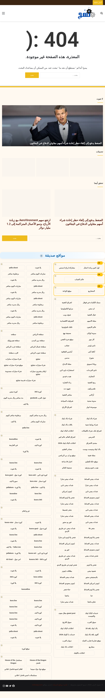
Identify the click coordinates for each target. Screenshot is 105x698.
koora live (38, 463)
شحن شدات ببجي (91, 556)
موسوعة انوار (91, 407)
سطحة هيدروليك (13, 341)
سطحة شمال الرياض (38, 347)
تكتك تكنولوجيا (67, 327)
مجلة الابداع (67, 364)
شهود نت (67, 389)
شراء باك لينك (91, 419)
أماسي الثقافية (67, 352)
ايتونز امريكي (67, 491)
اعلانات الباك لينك (66, 431)
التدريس (91, 437)
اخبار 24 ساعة (67, 462)
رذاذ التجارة (67, 383)
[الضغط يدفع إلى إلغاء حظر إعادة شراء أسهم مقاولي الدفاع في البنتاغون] (86, 167)
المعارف (91, 376)
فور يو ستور (66, 522)
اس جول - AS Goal (13, 559)
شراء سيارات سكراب (13, 359)
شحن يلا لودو (91, 565)
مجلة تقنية (91, 455)
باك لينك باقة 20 (92, 628)
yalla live (25, 428)
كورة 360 (13, 577)
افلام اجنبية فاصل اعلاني (13, 669)
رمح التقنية (92, 383)
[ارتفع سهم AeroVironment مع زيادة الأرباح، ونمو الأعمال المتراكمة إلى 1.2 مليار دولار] (52, 167)
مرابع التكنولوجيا (67, 309)
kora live (38, 494)
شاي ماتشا (92, 602)
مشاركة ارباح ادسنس (67, 268)
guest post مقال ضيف (67, 613)
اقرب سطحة (13, 353)
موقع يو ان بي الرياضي (66, 455)
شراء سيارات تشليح (38, 365)
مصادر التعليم (67, 449)
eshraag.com (37, 685)
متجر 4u (92, 528)
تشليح (38, 359)
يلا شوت (38, 268)
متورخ (91, 358)
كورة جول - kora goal (13, 475)
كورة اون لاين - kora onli (38, 475)
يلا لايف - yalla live (38, 487)
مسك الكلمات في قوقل (91, 303)
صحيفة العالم (67, 468)
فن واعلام (25, 511)
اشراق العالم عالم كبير (67, 437)
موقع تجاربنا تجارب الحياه (91, 641)
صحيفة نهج (67, 333)
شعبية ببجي (91, 571)
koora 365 (38, 500)
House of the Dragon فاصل (38, 661)
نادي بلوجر (91, 346)
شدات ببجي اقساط (91, 479)
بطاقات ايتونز (67, 571)
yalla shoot (13, 268)
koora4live (13, 439)
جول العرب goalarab (38, 398)
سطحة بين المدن (38, 341)
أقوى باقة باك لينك (91, 635)
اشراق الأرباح (67, 407)
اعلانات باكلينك (79, 653)
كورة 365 (38, 392)
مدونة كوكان (91, 333)
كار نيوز (91, 339)
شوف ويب (67, 315)
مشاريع (91, 647)
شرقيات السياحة (67, 401)
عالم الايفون (91, 327)
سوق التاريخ (66, 622)
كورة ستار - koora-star (13, 522)
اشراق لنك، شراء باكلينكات (92, 431)
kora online (38, 577)
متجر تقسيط (67, 510)
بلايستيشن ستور (91, 577)
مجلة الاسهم (91, 321)
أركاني (91, 395)
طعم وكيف (91, 389)
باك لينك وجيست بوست (91, 449)
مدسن (67, 358)
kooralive (13, 494)
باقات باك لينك (67, 425)
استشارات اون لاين (67, 370)
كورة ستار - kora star (38, 481)
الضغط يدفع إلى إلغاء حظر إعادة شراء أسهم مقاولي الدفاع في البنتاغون (66, 143)
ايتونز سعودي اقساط (91, 498)
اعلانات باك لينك (67, 647)
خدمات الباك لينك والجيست (91, 614)
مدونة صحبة (91, 401)
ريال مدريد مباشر (38, 280)
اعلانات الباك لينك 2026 (67, 443)
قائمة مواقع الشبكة (60, 685)
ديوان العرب (67, 641)
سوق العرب (91, 622)
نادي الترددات (92, 370)
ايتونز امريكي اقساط (67, 544)
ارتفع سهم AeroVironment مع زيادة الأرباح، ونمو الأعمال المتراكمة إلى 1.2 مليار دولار (28, 223)
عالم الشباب (79, 279)
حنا (92, 596)
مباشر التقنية (67, 395)
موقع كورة (26, 649)
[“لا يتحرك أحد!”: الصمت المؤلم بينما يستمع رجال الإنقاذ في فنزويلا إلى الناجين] (18, 167)
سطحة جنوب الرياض (38, 353)
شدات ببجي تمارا (67, 479)
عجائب (66, 346)
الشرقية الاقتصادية (67, 321)
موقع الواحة (67, 291)
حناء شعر (67, 590)
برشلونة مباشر (13, 274)
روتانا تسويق (91, 364)
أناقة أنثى (91, 352)
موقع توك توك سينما (38, 669)
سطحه (13, 334)
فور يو (67, 550)
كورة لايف (38, 445)
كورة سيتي (13, 392)
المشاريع (91, 291)
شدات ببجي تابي (67, 485)
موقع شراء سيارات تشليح (13, 365)
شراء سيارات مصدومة (13, 371)
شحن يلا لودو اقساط (67, 498)
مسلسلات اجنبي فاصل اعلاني (26, 675)
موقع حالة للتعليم (91, 462)
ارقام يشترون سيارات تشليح (38, 372)
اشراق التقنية (67, 303)
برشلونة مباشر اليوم (13, 415)
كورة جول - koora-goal (38, 529)
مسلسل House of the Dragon (13, 661)
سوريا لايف (13, 481)
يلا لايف (25, 404)
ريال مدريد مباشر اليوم (38, 415)
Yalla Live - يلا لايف (13, 547)
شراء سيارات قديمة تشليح (26, 380)
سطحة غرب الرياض (13, 347)
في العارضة (13, 445)
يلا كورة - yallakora (13, 487)
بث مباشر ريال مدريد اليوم (13, 398)
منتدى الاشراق (91, 443)
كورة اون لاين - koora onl (38, 553)
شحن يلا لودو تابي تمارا (67, 537)
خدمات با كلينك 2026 (67, 635)
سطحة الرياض (38, 334)
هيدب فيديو (67, 376)
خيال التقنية (91, 315)
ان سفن (91, 309)
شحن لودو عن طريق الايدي (67, 565)
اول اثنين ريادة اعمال (91, 268)
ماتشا (67, 596)
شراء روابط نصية (91, 425)
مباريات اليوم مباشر (38, 274)
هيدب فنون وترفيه (91, 468)
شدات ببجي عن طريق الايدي (67, 529)
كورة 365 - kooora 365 (38, 559)
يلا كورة (26, 451)
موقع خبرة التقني (67, 339)
